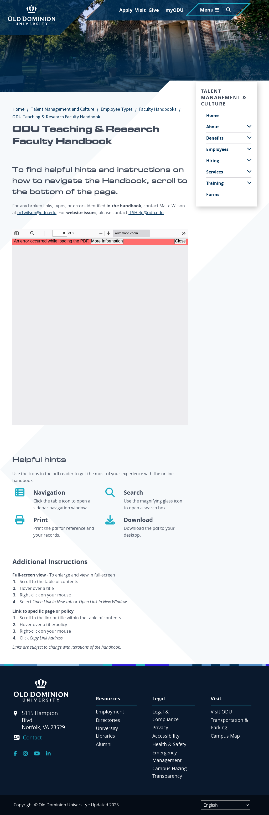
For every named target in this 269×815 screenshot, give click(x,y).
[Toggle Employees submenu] (249, 149)
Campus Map (225, 736)
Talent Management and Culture (65, 109)
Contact (32, 737)
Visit (140, 10)
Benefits (215, 138)
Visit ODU (221, 711)
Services (214, 172)
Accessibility (165, 736)
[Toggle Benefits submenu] (249, 137)
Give (153, 10)
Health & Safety (169, 744)
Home (21, 109)
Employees (217, 149)
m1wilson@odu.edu (36, 212)
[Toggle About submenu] (249, 126)
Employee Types (119, 109)
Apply (125, 10)
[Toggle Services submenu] (249, 171)
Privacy (160, 727)
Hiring (212, 160)
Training (215, 183)
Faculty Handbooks (160, 109)
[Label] (225, 805)
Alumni (104, 744)
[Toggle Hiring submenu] (249, 160)
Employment (110, 711)
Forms (212, 194)
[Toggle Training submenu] (249, 183)
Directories (108, 720)
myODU (174, 10)
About (212, 127)
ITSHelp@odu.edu (146, 212)
